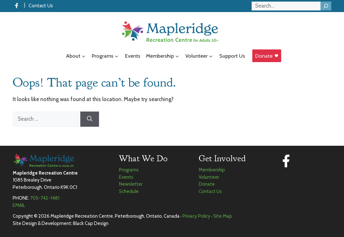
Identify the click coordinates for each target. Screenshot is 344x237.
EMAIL (19, 205)
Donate (264, 56)
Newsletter (130, 184)
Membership (164, 56)
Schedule (129, 191)
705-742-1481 (44, 198)
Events (132, 56)
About (77, 56)
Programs (107, 56)
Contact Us (41, 6)
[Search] (326, 6)
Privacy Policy (196, 216)
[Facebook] (17, 6)
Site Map (222, 216)
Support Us (232, 56)
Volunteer (200, 56)
